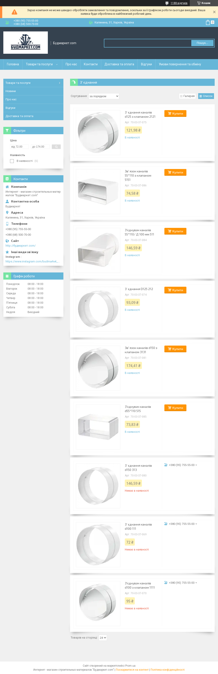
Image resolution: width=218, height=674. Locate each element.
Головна (13, 64)
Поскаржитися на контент (132, 669)
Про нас (71, 64)
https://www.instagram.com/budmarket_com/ (33, 261)
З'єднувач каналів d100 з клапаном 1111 (140, 585)
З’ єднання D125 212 (139, 289)
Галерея (189, 96)
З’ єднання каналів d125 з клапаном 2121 (140, 114)
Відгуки (146, 64)
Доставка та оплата (119, 64)
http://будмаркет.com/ (21, 245)
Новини (11, 91)
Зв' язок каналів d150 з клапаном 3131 (141, 350)
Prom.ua (130, 665)
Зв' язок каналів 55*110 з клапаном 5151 (138, 175)
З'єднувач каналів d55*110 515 (138, 409)
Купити (177, 113)
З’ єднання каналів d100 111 (138, 526)
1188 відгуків (179, 3)
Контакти (91, 64)
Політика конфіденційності (168, 669)
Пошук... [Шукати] (202, 43)
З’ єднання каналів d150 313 (138, 468)
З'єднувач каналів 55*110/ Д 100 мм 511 (139, 232)
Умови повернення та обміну (180, 64)
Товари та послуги (39, 64)
